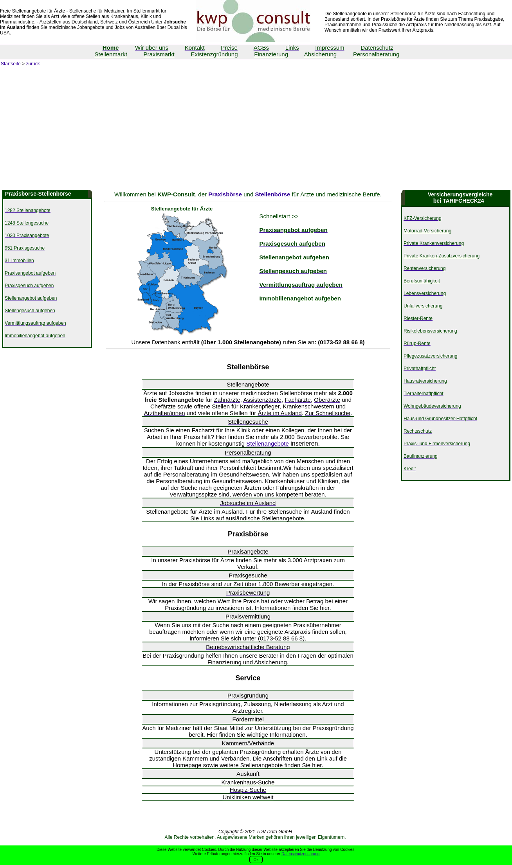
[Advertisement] (256, 131)
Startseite (11, 64)
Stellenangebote (267, 443)
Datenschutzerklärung (300, 854)
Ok (256, 860)
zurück (33, 64)
